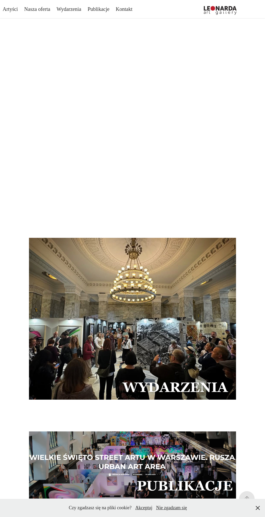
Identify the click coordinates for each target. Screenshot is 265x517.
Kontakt (124, 9)
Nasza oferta (37, 9)
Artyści (10, 9)
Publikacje (98, 9)
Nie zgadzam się (171, 507)
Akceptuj (143, 507)
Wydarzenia (69, 9)
